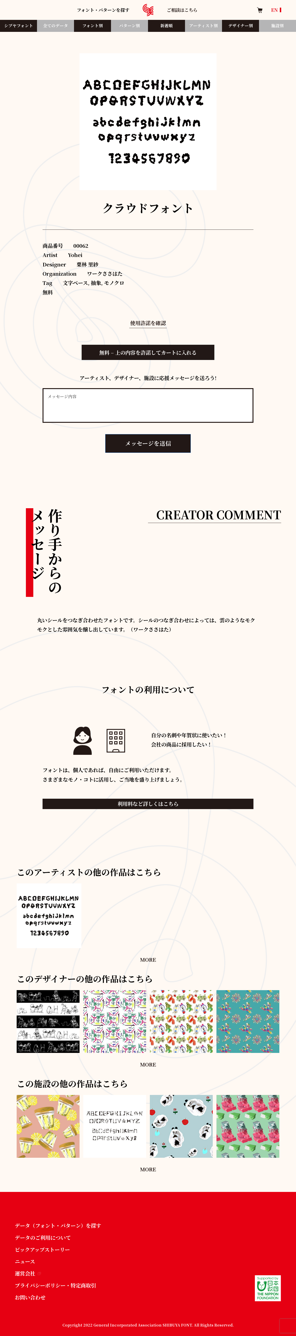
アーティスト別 (203, 25)
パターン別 (129, 25)
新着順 (166, 25)
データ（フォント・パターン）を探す (58, 1225)
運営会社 (28, 1273)
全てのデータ (55, 25)
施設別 (277, 25)
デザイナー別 (240, 25)
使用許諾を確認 (148, 322)
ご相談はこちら (182, 10)
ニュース (25, 1261)
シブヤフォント (18, 25)
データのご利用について (43, 1237)
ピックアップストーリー (42, 1249)
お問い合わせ (30, 1297)
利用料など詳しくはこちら (148, 803)
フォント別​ (92, 25)
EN (274, 10)
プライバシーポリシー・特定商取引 (55, 1285)
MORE (148, 959)
